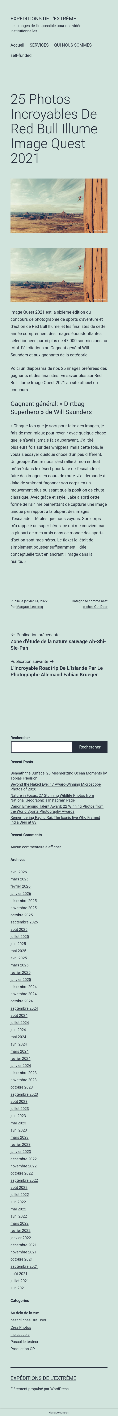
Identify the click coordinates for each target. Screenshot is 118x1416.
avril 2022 (18, 1216)
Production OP (22, 1349)
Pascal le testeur (24, 1341)
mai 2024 (18, 1037)
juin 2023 (18, 1116)
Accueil (17, 45)
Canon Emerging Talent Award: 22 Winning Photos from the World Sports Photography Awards (57, 808)
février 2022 (20, 1230)
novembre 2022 (23, 1166)
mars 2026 (19, 879)
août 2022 (19, 1187)
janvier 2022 (20, 1238)
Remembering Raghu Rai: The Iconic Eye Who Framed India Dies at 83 (55, 819)
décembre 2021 (23, 1245)
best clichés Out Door (28, 1320)
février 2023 (20, 1144)
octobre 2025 (21, 915)
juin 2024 (18, 1029)
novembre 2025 (23, 908)
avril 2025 (18, 958)
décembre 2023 (23, 1072)
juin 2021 (18, 1288)
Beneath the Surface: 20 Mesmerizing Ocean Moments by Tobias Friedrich (58, 775)
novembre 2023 (23, 1080)
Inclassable (20, 1334)
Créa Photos (20, 1327)
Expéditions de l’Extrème (43, 1378)
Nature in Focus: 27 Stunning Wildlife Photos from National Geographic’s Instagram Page (52, 797)
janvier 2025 (20, 979)
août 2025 (19, 929)
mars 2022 (19, 1223)
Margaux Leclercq (29, 607)
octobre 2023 (21, 1087)
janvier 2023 (20, 1151)
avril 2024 (18, 1044)
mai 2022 (18, 1209)
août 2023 (19, 1101)
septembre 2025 (24, 922)
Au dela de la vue (24, 1313)
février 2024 (20, 1058)
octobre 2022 (21, 1173)
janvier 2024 (20, 1065)
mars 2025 (19, 965)
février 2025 (20, 972)
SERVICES (39, 45)
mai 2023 (18, 1123)
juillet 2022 (19, 1194)
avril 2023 (18, 1130)
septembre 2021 (24, 1266)
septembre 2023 (24, 1094)
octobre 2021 (21, 1259)
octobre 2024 (21, 1001)
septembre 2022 (24, 1180)
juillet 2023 (19, 1108)
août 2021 (19, 1273)
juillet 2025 (19, 936)
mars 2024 (19, 1051)
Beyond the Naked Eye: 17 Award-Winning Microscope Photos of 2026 (55, 786)
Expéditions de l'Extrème (43, 19)
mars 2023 (19, 1137)
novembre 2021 (23, 1252)
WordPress (59, 1389)
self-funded (20, 55)
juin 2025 (18, 943)
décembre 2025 (23, 900)
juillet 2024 (19, 1022)
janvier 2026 (20, 893)
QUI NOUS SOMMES (73, 45)
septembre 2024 (24, 1008)
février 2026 (20, 886)
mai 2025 (18, 951)
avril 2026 (18, 872)
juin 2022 (18, 1202)
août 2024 (19, 1015)
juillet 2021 (19, 1281)
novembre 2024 (23, 994)
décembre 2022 (23, 1159)
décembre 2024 (23, 986)
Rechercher (20, 737)
